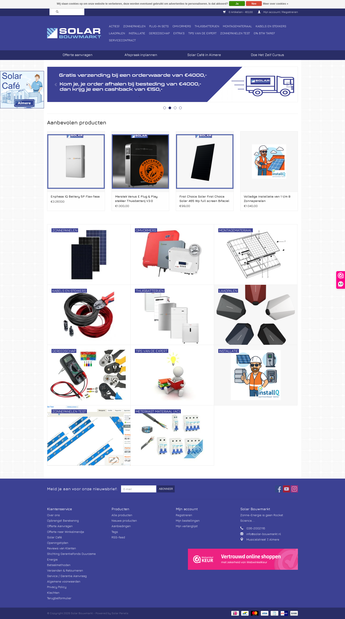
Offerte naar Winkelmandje (65, 532)
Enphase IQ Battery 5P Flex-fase (75, 196)
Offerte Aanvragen (60, 526)
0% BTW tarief (264, 33)
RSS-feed (118, 537)
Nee (253, 3)
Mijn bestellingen (188, 520)
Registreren (184, 515)
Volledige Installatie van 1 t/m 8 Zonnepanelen (267, 198)
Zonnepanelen (134, 26)
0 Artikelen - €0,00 (238, 12)
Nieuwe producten (124, 520)
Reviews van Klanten (61, 548)
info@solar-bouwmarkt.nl (263, 534)
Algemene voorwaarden (63, 581)
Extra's (179, 33)
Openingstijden (57, 543)
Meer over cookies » (275, 3)
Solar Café (54, 537)
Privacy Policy (56, 587)
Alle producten (122, 515)
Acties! (114, 26)
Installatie (137, 33)
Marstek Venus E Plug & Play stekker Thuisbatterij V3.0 (136, 198)
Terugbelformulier (59, 598)
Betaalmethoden (58, 565)
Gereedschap (159, 33)
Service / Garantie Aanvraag (67, 576)
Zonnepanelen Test (235, 33)
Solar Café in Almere (204, 55)
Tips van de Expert (202, 33)
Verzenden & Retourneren (65, 570)
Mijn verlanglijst (187, 526)
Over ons (53, 515)
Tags (115, 532)
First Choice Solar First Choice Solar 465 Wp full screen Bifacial (204, 198)
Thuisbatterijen (207, 26)
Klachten (53, 592)
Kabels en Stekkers (271, 26)
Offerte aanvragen (77, 55)
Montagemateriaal (237, 26)
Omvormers (181, 26)
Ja (237, 3)
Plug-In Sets (159, 26)
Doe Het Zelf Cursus (267, 55)
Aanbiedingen (121, 526)
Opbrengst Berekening (63, 520)
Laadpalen (117, 33)
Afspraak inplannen (141, 55)
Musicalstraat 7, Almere (262, 539)
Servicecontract (122, 40)
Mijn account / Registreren (278, 12)
